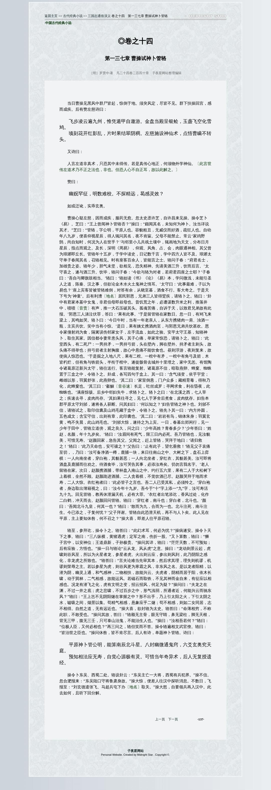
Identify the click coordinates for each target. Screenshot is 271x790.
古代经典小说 (73, 16)
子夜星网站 (135, 751)
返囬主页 (51, 16)
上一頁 (160, 719)
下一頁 (173, 719)
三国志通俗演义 (99, 16)
